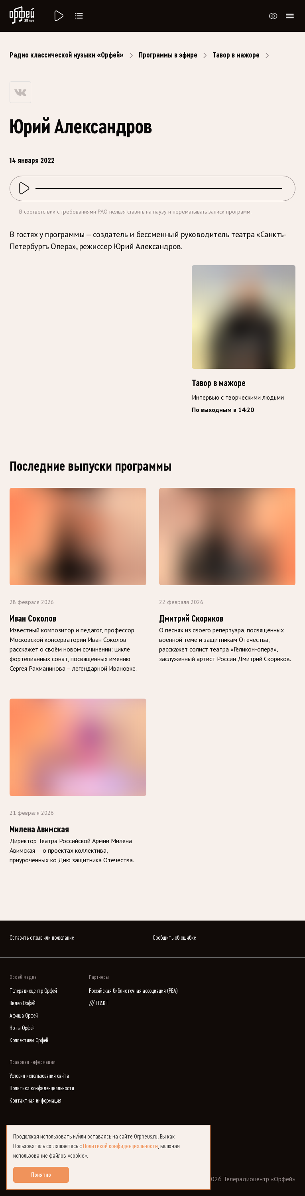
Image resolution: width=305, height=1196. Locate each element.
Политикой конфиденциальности (120, 1146)
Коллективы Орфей (29, 1041)
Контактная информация (35, 1101)
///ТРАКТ (99, 1003)
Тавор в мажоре (236, 55)
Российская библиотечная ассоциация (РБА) (133, 991)
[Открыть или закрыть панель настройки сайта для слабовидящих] (273, 16)
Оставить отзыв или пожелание (42, 938)
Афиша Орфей (24, 1016)
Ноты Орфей (22, 1028)
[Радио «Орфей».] (58, 16)
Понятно (41, 1175)
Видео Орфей (22, 1003)
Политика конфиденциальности (42, 1088)
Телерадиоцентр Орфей (33, 991)
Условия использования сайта (39, 1076)
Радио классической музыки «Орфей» (67, 55)
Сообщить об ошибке (174, 938)
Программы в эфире (168, 55)
